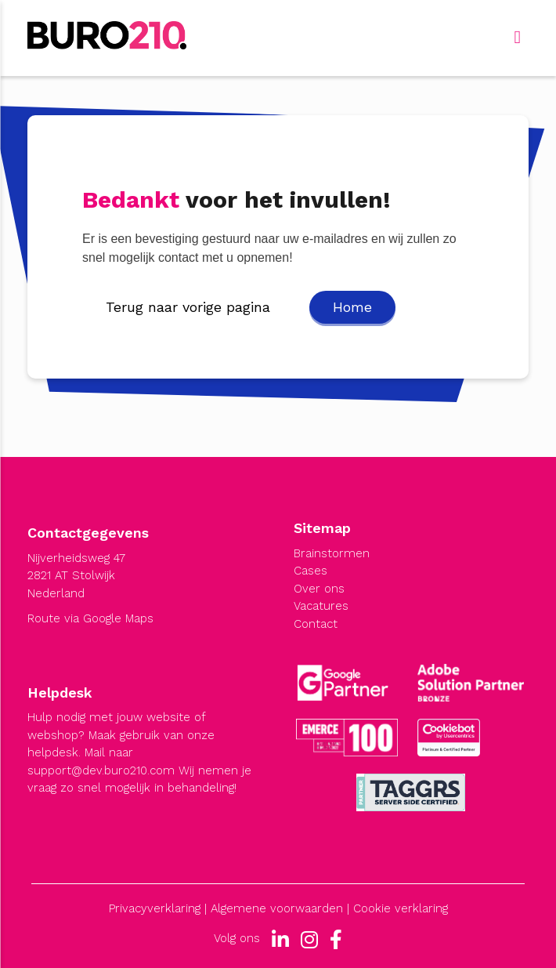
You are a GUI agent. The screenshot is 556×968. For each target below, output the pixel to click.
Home (352, 307)
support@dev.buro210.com (101, 770)
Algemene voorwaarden (277, 908)
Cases (310, 571)
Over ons (319, 589)
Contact (316, 624)
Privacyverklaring (154, 908)
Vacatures (321, 606)
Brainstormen (332, 553)
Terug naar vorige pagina (188, 307)
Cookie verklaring (400, 908)
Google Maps (118, 618)
